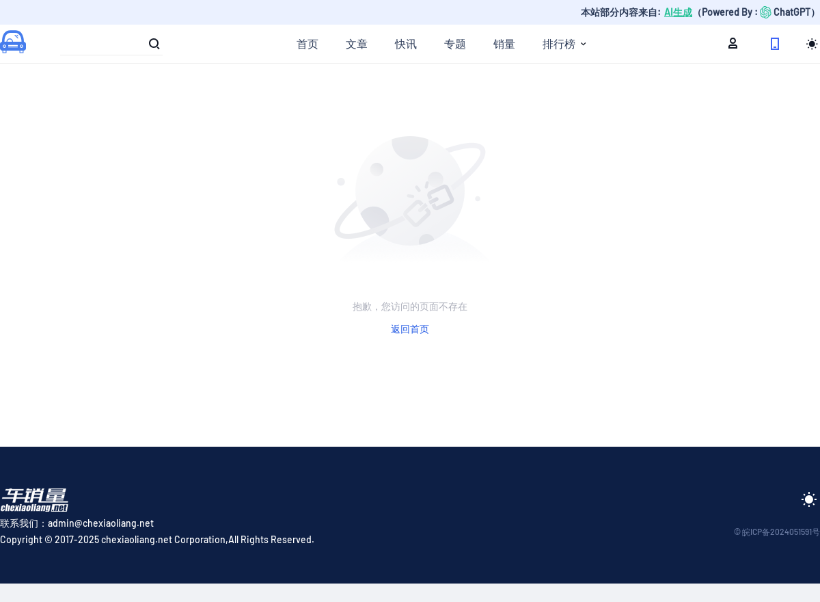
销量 (504, 43)
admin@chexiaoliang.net (101, 523)
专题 (455, 43)
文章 (357, 43)
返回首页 (410, 329)
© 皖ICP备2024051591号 (777, 531)
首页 (307, 43)
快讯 (406, 43)
